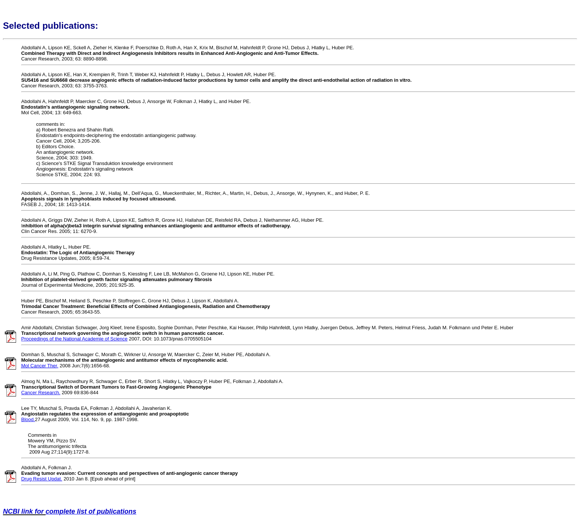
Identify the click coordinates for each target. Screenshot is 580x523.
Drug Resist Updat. (41, 479)
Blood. (28, 419)
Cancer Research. (41, 392)
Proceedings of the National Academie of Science (74, 339)
